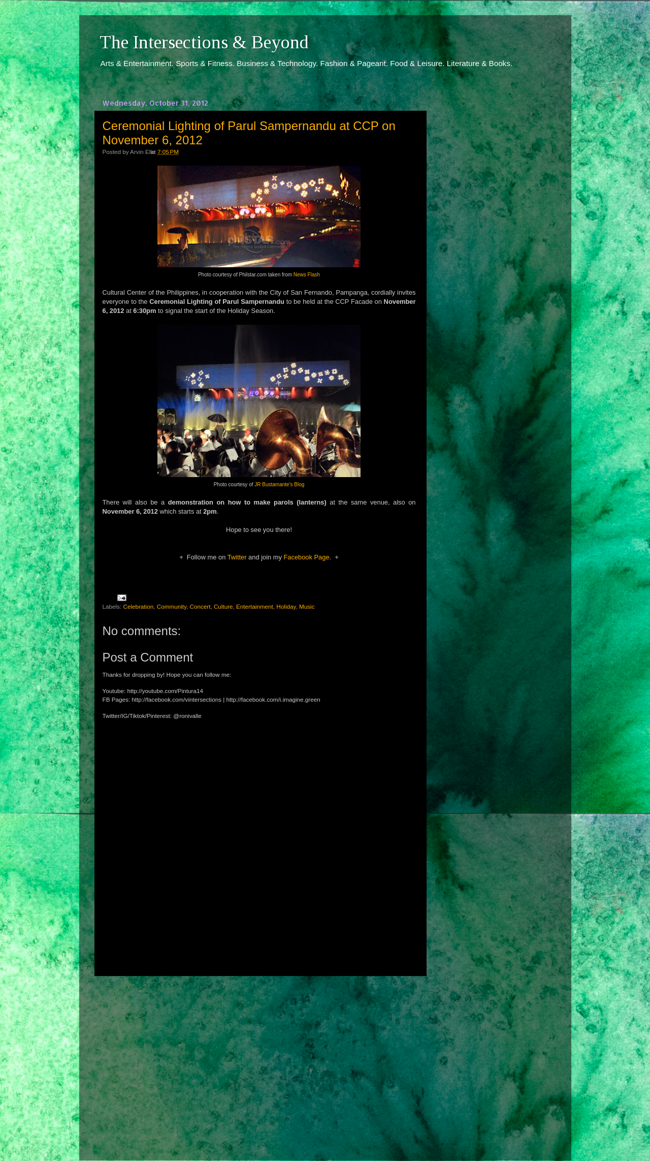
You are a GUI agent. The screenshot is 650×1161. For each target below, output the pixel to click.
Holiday (286, 606)
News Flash (307, 274)
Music (307, 606)
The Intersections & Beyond (204, 42)
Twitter (237, 557)
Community (171, 606)
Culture (223, 606)
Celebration (138, 606)
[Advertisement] (259, 1059)
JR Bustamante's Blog (279, 484)
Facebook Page (306, 557)
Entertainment (254, 606)
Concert (199, 606)
